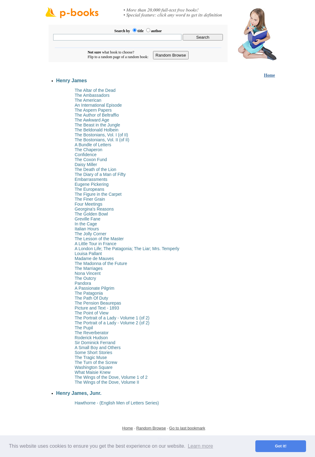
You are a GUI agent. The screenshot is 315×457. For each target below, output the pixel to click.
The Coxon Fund (91, 159)
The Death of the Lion (96, 169)
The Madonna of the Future (101, 263)
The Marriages (89, 268)
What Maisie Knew (93, 372)
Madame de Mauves (94, 258)
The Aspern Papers (93, 110)
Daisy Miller (86, 164)
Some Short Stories (93, 352)
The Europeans (89, 189)
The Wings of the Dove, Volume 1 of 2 (111, 377)
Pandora (83, 283)
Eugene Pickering (92, 184)
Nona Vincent (88, 273)
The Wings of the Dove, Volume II (107, 382)
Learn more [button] (200, 446)
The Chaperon (89, 149)
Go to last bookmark (187, 428)
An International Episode (98, 105)
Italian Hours (87, 228)
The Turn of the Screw (96, 362)
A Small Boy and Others (98, 347)
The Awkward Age (92, 119)
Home (269, 75)
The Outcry (85, 278)
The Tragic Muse (91, 357)
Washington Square (94, 367)
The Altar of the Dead (95, 90)
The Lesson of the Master (99, 238)
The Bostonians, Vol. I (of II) (101, 134)
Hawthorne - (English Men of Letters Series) (117, 402)
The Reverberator (92, 332)
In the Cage (86, 223)
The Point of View (92, 312)
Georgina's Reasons (94, 209)
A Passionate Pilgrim (94, 288)
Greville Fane (87, 218)
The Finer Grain (90, 199)
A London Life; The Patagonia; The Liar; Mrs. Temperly (127, 248)
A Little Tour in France (96, 243)
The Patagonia (89, 293)
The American (88, 100)
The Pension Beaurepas (98, 303)
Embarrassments (91, 179)
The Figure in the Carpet (98, 194)
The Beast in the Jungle (97, 124)
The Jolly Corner (91, 233)
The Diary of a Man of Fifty (100, 174)
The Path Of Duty (91, 298)
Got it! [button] (281, 446)
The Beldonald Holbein (97, 129)
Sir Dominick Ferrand (95, 342)
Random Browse (151, 428)
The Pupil (84, 327)
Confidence (86, 154)
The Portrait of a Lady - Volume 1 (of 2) (112, 317)
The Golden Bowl (91, 213)
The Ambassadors (92, 95)
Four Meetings (88, 204)
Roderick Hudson (91, 337)
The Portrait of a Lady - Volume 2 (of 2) (112, 322)
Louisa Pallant (88, 253)
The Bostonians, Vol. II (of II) (102, 139)
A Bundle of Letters (93, 144)
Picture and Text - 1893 (97, 307)
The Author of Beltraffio (97, 115)
